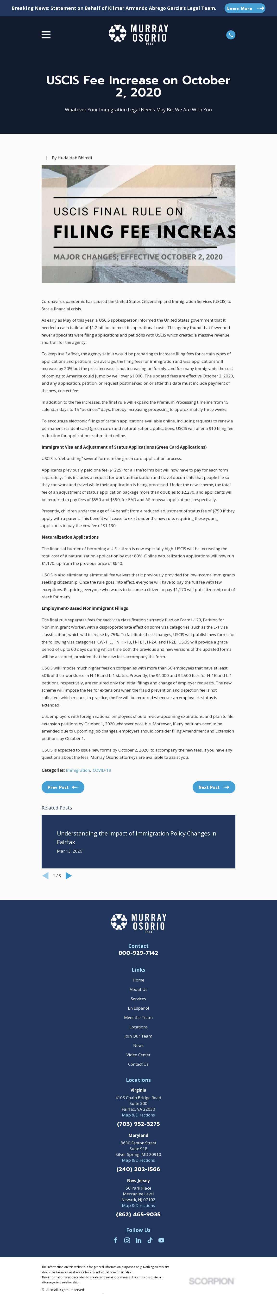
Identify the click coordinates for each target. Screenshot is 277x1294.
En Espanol (138, 1008)
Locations (138, 1027)
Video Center (138, 1055)
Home (138, 980)
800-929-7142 (138, 953)
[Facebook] (116, 1240)
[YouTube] (161, 1240)
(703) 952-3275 (138, 1124)
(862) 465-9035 (138, 1215)
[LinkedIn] (138, 1240)
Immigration (78, 770)
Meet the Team (138, 1017)
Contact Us (138, 1064)
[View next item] (69, 876)
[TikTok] (150, 1240)
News (138, 1045)
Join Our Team (138, 1036)
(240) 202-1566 (138, 1169)
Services (138, 998)
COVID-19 (102, 770)
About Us (138, 989)
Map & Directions (138, 1115)
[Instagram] (127, 1240)
